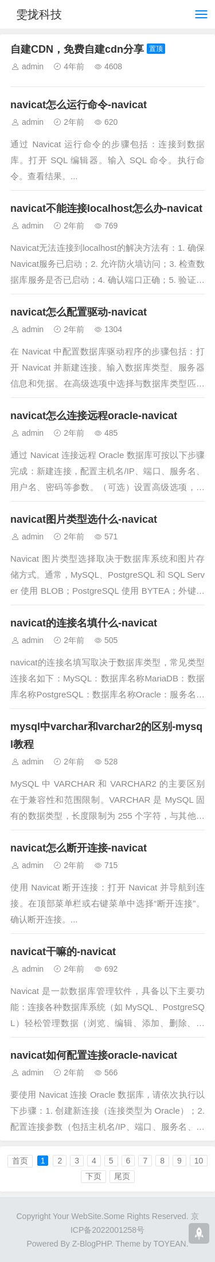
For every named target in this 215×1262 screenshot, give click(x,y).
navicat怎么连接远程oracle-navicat (93, 415)
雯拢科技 (39, 14)
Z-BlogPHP (91, 1243)
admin (33, 66)
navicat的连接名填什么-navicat (83, 623)
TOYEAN (169, 1243)
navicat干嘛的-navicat (63, 951)
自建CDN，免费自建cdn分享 (77, 49)
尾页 (122, 1176)
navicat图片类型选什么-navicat (83, 519)
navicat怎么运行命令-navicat (78, 105)
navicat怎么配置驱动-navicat (78, 312)
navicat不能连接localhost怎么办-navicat (106, 208)
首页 (20, 1160)
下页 (93, 1176)
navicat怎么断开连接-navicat (78, 848)
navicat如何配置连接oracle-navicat (93, 1055)
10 (199, 1160)
